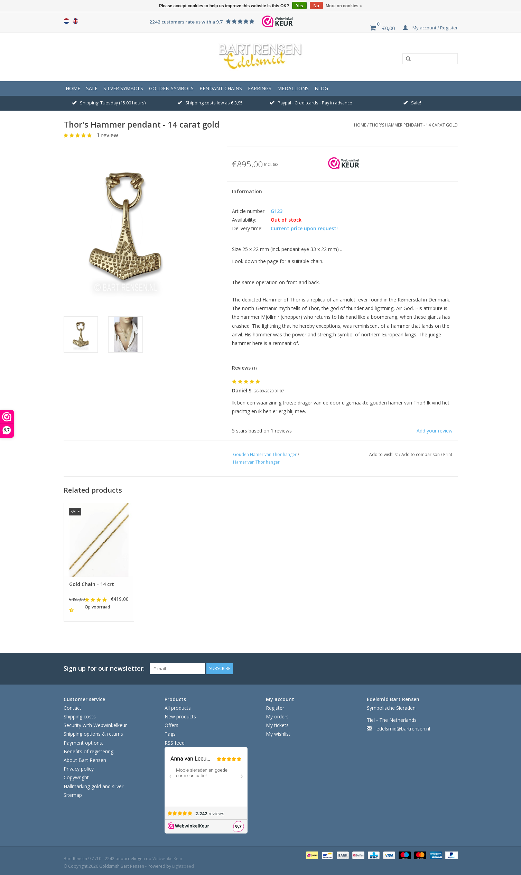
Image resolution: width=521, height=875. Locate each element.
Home (73, 88)
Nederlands (66, 21)
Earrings (259, 88)
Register (275, 708)
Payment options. (83, 742)
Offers (171, 725)
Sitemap (73, 795)
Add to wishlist (384, 454)
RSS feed (175, 742)
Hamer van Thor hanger (256, 462)
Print (447, 454)
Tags (170, 733)
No (316, 5)
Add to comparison (421, 454)
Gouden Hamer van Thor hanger (265, 454)
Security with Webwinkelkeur (95, 725)
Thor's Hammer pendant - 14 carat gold (414, 125)
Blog (321, 88)
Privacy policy (79, 768)
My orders (277, 716)
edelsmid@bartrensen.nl (403, 728)
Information (247, 191)
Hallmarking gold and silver (93, 786)
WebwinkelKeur (167, 859)
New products (180, 716)
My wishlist (278, 733)
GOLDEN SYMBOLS (171, 88)
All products (178, 708)
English (75, 21)
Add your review (435, 430)
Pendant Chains (220, 88)
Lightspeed (183, 866)
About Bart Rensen (85, 760)
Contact (72, 708)
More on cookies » (344, 5)
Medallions (293, 88)
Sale (91, 88)
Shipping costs (80, 716)
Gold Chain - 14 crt (91, 584)
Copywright (76, 777)
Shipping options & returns (93, 733)
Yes (299, 5)
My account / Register (430, 28)
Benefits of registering (88, 751)
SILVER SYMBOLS (123, 88)
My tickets (277, 725)
